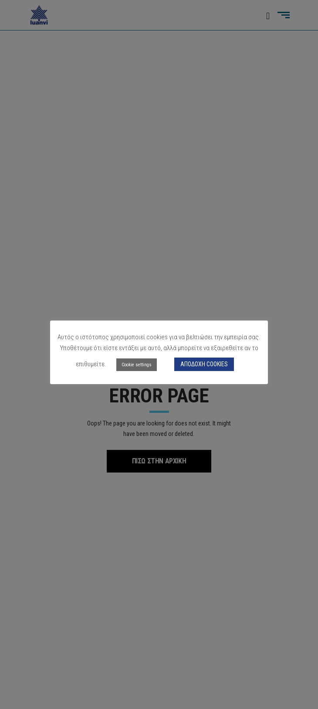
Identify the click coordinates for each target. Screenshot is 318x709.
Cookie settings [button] (137, 365)
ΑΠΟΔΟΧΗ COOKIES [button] (204, 364)
